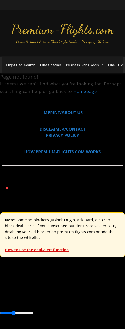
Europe (7, 284)
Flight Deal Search (20, 65)
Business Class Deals (82, 65)
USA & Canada (29, 284)
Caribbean (95, 296)
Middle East (58, 302)
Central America (15, 302)
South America (84, 302)
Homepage (85, 91)
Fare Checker (50, 65)
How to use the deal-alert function (37, 249)
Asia (16, 296)
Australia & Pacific (38, 296)
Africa (5, 296)
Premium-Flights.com (62, 29)
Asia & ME (53, 284)
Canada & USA (70, 296)
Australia (72, 284)
